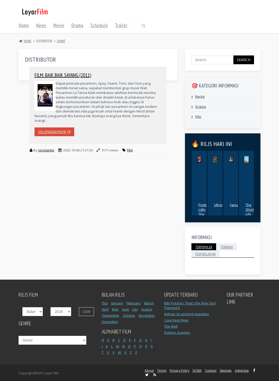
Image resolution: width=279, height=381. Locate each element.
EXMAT (61, 41)
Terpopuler (203, 247)
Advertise (242, 370)
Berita (200, 96)
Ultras (218, 204)
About (149, 370)
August (146, 309)
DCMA (197, 370)
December (110, 321)
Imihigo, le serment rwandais (186, 314)
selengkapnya (54, 131)
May (115, 309)
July (135, 309)
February (133, 303)
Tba (105, 303)
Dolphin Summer (177, 332)
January (117, 303)
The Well (170, 326)
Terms (161, 370)
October (129, 315)
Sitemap (226, 370)
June (125, 309)
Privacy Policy (179, 370)
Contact (210, 370)
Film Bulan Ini (205, 254)
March (149, 303)
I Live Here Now (176, 320)
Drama (200, 106)
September (110, 315)
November (147, 315)
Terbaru (227, 247)
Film (130, 150)
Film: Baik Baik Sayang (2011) (63, 75)
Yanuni (235, 204)
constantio (46, 150)
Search (243, 59)
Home (27, 41)
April (105, 309)
